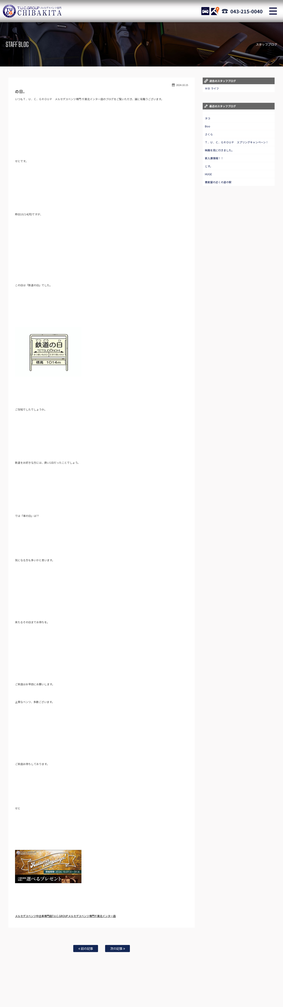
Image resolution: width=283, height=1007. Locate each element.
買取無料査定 (242, 989)
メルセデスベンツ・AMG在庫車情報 (61, 989)
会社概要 (196, 993)
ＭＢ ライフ (212, 88)
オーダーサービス (221, 989)
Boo (207, 126)
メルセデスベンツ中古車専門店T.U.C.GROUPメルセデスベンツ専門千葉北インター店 (65, 916)
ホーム (21, 989)
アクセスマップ (144, 989)
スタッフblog (153, 993)
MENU (273, 11)
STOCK (205, 11)
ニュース (34, 989)
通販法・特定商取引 (102, 993)
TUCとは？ (81, 993)
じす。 (209, 166)
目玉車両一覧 (90, 989)
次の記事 (117, 948)
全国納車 (162, 989)
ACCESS (215, 11)
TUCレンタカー (63, 993)
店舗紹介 (106, 989)
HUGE (208, 174)
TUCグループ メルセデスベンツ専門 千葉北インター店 (32, 11)
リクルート (122, 993)
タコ (207, 118)
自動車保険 (259, 989)
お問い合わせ (178, 989)
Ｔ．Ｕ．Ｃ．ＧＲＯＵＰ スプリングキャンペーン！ (236, 142)
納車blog (137, 993)
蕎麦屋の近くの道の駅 (218, 182)
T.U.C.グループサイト (216, 993)
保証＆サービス (124, 989)
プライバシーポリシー (176, 993)
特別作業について (199, 989)
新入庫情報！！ (214, 158)
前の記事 (85, 948)
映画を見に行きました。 (219, 150)
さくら (209, 134)
